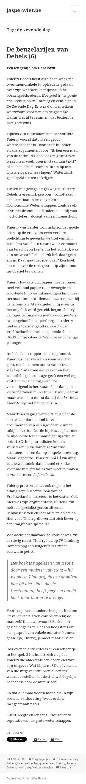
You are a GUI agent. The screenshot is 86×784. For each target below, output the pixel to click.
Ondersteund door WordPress (26, 778)
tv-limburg (24, 767)
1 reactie (65, 767)
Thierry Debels (19, 78)
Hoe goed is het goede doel (35, 763)
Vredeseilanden (42, 767)
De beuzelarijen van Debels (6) (37, 52)
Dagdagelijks (41, 759)
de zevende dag (67, 759)
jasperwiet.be (24, 10)
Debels (11, 763)
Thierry (60, 763)
